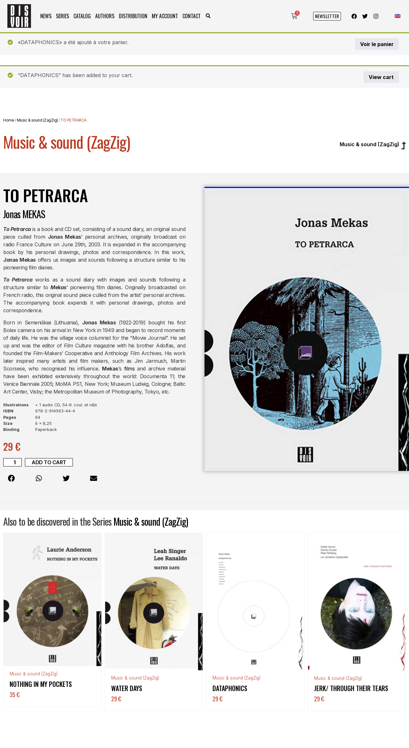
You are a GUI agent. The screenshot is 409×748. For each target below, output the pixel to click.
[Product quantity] (12, 462)
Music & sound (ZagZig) (37, 120)
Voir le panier (377, 44)
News (45, 16)
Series (62, 16)
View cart (381, 77)
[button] (208, 16)
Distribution (133, 16)
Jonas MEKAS (24, 214)
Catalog (82, 16)
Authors (104, 16)
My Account (165, 16)
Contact (191, 16)
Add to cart (49, 462)
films (129, 368)
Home (8, 120)
